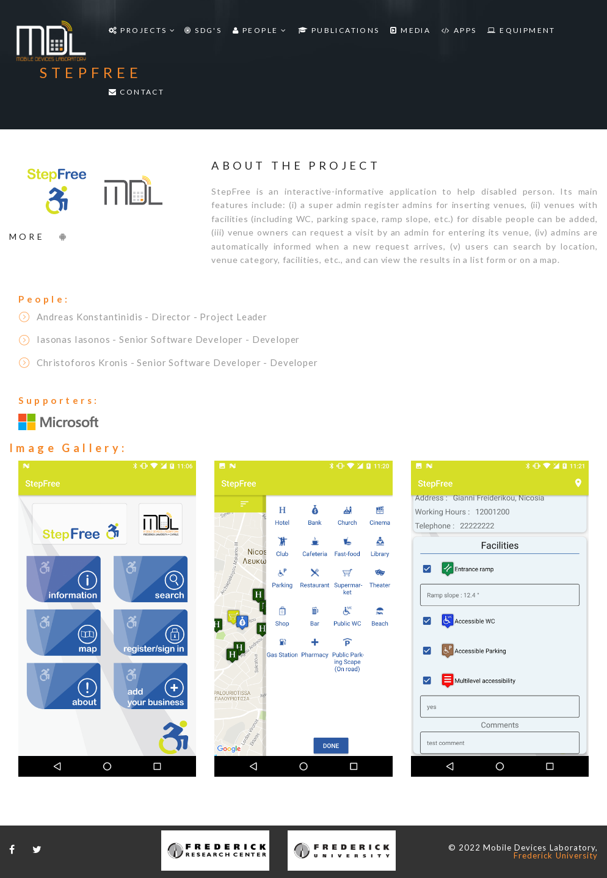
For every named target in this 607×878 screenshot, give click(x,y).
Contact (137, 91)
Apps (459, 30)
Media (410, 30)
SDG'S (203, 30)
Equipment (521, 30)
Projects (142, 30)
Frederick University (556, 855)
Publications (339, 30)
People (260, 30)
